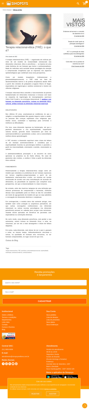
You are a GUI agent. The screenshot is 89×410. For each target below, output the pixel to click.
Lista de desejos (52, 317)
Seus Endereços (52, 325)
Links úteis (6, 322)
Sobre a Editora (7, 315)
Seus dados (50, 322)
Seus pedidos (51, 315)
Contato (5, 325)
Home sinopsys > (8, 10)
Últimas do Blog (17, 10)
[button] (78, 3)
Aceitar (53, 393)
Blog (3, 329)
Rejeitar (35, 393)
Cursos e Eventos (8, 327)
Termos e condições (9, 317)
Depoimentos (6, 320)
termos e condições (50, 388)
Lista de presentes (53, 320)
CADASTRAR (44, 301)
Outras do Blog (12, 240)
